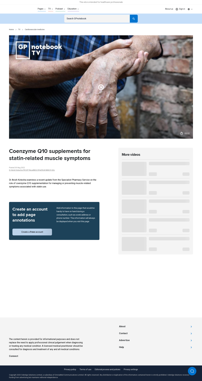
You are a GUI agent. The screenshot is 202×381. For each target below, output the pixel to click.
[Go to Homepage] (19, 9)
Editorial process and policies (107, 369)
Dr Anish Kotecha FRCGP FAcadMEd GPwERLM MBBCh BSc (32, 170)
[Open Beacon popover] (192, 371)
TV (19, 30)
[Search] (134, 19)
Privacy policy (70, 369)
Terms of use (85, 369)
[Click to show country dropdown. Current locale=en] (190, 9)
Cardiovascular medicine (34, 30)
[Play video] (101, 87)
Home (11, 30)
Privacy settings (131, 369)
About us (169, 9)
